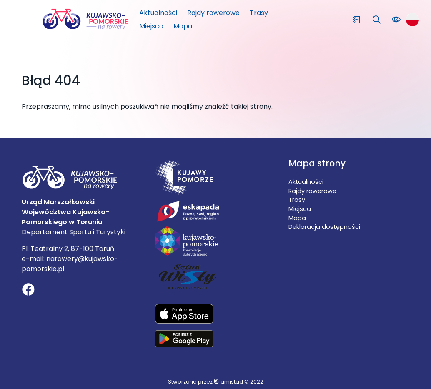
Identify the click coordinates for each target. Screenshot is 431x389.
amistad (228, 381)
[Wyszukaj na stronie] (376, 20)
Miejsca (151, 26)
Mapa (182, 26)
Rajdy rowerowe (213, 13)
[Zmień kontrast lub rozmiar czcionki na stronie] (396, 20)
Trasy (259, 13)
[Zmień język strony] (412, 19)
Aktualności (158, 13)
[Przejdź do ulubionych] (357, 20)
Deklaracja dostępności (324, 227)
